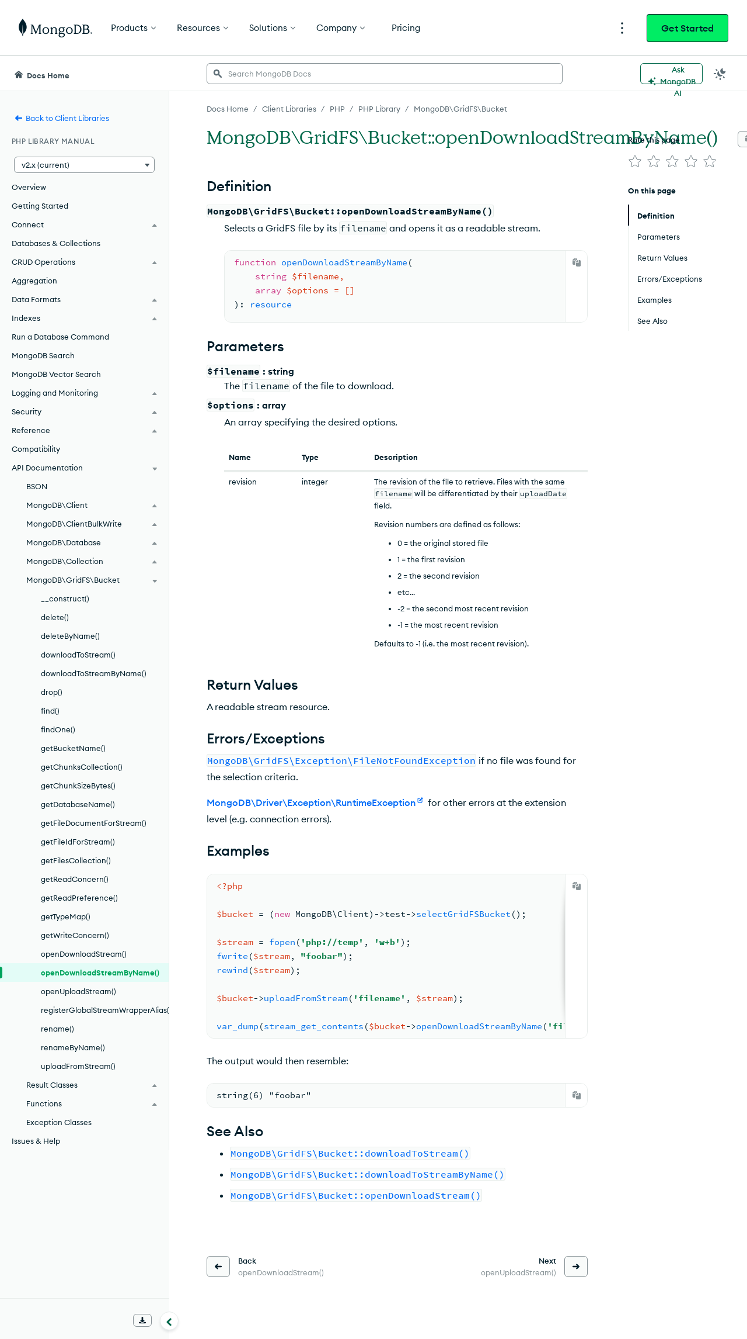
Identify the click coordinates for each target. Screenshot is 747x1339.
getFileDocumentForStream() (93, 823)
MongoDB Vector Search (56, 374)
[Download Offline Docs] (142, 1320)
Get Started (687, 28)
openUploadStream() (78, 991)
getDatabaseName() (78, 804)
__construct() (65, 598)
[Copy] (576, 262)
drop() (51, 692)
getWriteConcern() (75, 935)
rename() (57, 1028)
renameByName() (73, 1047)
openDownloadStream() (84, 954)
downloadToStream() (78, 654)
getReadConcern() (75, 879)
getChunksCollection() (82, 766)
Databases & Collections (56, 243)
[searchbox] (385, 73)
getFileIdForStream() (78, 841)
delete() (55, 617)
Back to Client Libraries (61, 118)
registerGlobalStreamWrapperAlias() (105, 1010)
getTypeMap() (65, 916)
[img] (635, 161)
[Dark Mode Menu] (720, 73)
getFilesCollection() (76, 860)
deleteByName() (70, 636)
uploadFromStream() (78, 1066)
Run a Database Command (60, 336)
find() (50, 710)
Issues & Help (36, 1141)
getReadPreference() (79, 897)
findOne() (58, 729)
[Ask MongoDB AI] (671, 73)
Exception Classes (59, 1122)
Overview (29, 187)
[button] (84, 165)
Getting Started (40, 205)
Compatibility (36, 449)
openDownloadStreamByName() (100, 972)
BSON (36, 486)
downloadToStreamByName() (93, 673)
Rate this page (654, 139)
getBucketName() (73, 748)
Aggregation (34, 280)
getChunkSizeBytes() (78, 785)
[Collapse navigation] (169, 1321)
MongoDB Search (43, 355)
